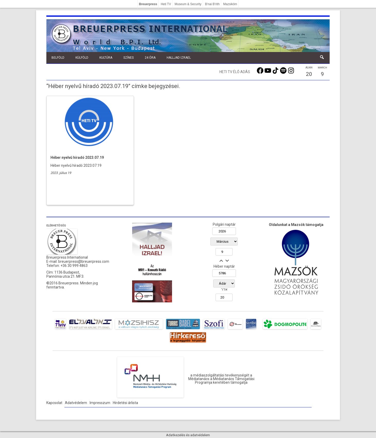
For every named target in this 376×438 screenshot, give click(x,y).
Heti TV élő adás (234, 72)
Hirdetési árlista (125, 403)
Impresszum (100, 403)
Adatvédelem (76, 403)
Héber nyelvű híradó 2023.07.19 (77, 157)
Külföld (81, 57)
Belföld (58, 57)
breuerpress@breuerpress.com (83, 261)
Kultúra (105, 57)
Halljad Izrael (179, 57)
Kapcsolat (54, 403)
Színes (128, 57)
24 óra (150, 57)
